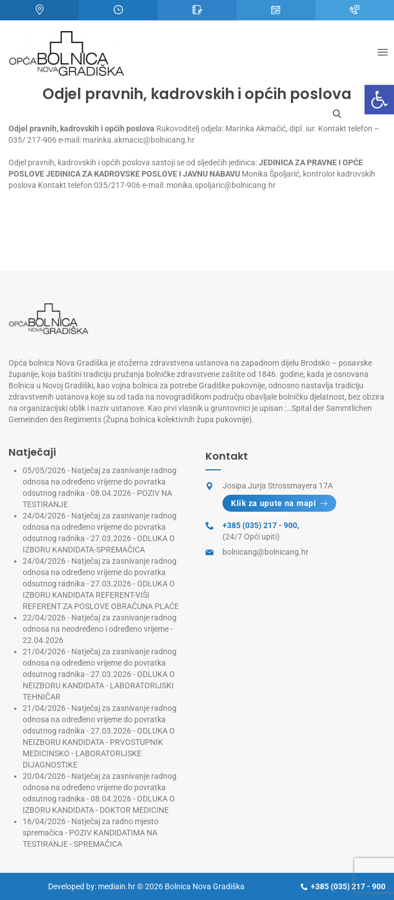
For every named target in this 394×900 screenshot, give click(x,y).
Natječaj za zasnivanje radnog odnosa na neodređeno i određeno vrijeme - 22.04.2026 (100, 629)
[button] (379, 99)
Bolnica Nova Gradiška (205, 886)
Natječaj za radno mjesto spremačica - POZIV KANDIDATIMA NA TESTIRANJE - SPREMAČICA (91, 832)
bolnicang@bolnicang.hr (265, 551)
